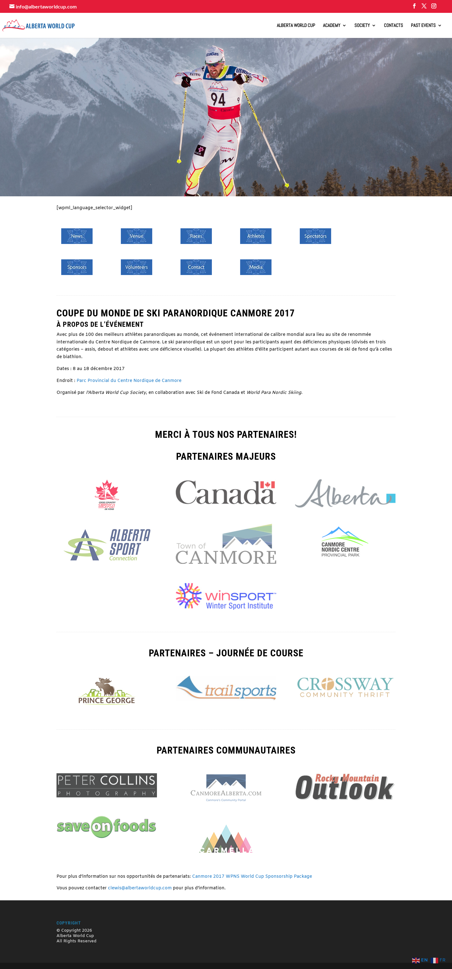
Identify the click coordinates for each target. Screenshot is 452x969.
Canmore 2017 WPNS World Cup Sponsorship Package (252, 877)
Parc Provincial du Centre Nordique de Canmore (129, 381)
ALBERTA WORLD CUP (296, 25)
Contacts (393, 25)
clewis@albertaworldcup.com (140, 888)
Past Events (423, 25)
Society (362, 25)
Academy (331, 25)
